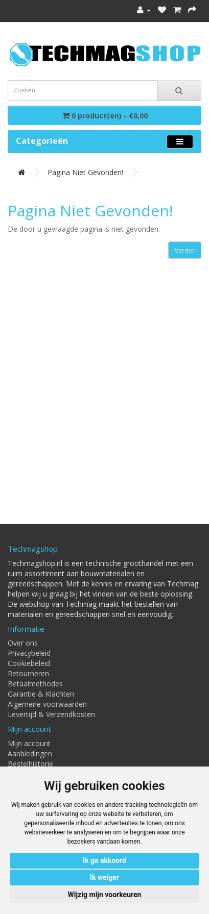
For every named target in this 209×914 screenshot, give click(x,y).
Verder (185, 250)
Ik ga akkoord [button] (104, 860)
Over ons (23, 643)
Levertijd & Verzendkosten (51, 714)
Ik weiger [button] (104, 877)
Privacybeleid (29, 653)
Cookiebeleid (29, 663)
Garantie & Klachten (41, 694)
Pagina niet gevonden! (85, 172)
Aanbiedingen (30, 753)
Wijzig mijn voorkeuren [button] (105, 895)
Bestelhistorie (30, 764)
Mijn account (29, 743)
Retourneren (28, 673)
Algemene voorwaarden (47, 704)
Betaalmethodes (35, 683)
